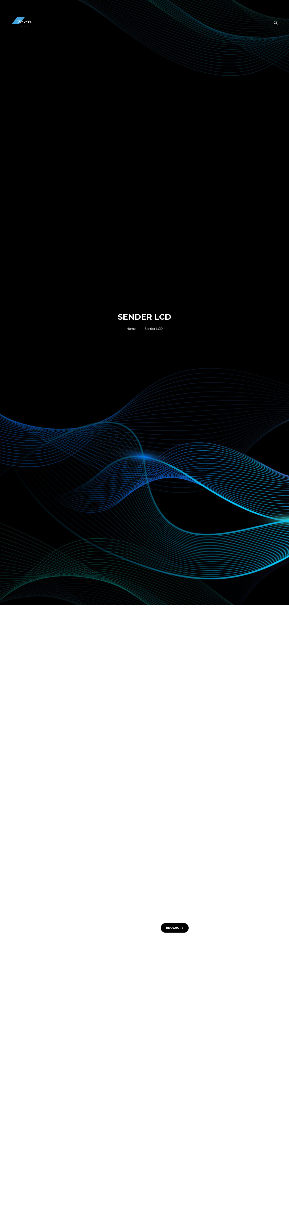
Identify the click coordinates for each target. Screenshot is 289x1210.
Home (131, 329)
